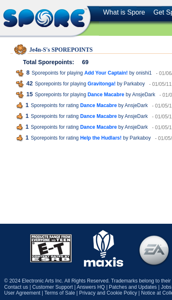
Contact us (16, 287)
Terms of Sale (59, 293)
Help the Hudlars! (100, 138)
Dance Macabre (106, 95)
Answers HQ (91, 287)
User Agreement (22, 293)
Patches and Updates (133, 287)
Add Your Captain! (106, 73)
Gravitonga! (102, 84)
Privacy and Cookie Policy (108, 293)
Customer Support (52, 287)
